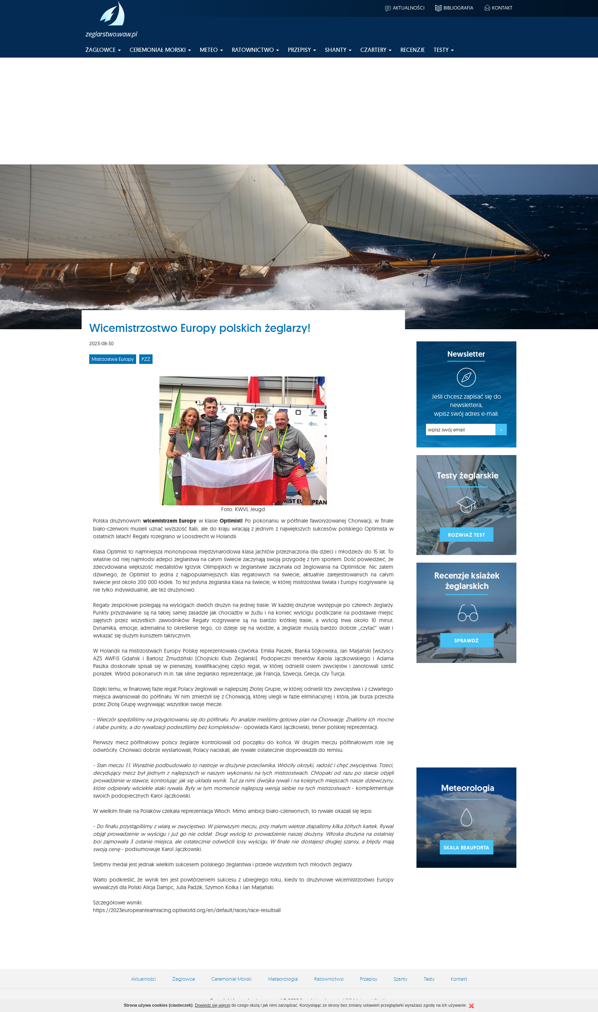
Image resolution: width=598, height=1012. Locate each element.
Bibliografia (453, 8)
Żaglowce (183, 979)
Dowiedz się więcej (212, 1005)
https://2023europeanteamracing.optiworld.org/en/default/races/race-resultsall (187, 910)
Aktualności (404, 8)
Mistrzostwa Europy (113, 359)
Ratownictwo (329, 979)
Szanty (400, 979)
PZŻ (145, 359)
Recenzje (412, 49)
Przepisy (368, 979)
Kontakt (498, 8)
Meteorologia (283, 979)
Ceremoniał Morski (231, 979)
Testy (429, 979)
